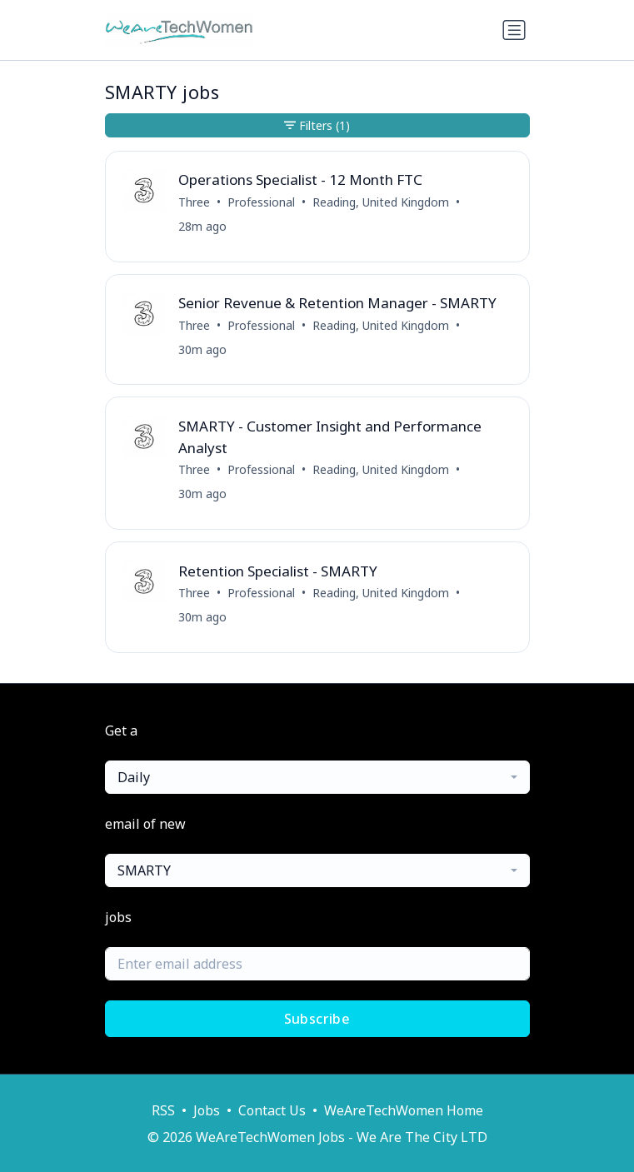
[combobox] (317, 777)
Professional (261, 202)
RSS (163, 1110)
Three (194, 202)
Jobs (206, 1110)
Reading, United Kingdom (380, 202)
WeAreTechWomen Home (403, 1110)
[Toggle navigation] (514, 30)
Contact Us (272, 1110)
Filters (317, 125)
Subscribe (317, 1019)
